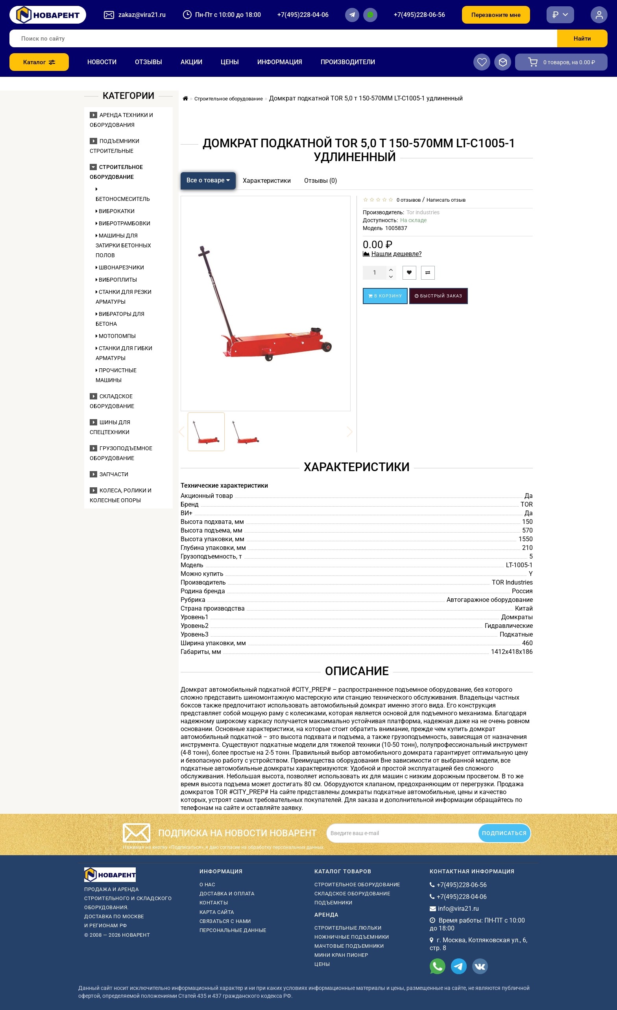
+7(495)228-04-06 (303, 15)
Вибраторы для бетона (120, 319)
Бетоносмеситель (123, 194)
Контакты (214, 903)
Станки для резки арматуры (123, 297)
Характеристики (267, 180)
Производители (348, 62)
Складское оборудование (352, 894)
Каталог (39, 62)
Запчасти (109, 474)
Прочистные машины (116, 375)
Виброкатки (115, 211)
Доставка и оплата (227, 894)
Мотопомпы (116, 336)
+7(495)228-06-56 (419, 15)
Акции (191, 62)
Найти (582, 38)
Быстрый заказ (438, 296)
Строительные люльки (347, 928)
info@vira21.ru (458, 908)
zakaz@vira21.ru (142, 15)
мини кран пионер (341, 955)
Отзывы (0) (320, 180)
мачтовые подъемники (349, 946)
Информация (279, 62)
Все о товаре (208, 180)
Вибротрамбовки (123, 223)
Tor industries (423, 212)
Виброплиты (116, 280)
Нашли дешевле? (396, 254)
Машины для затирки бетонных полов (123, 245)
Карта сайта (217, 912)
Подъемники (333, 903)
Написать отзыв (446, 200)
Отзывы (148, 62)
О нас (207, 884)
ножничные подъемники (351, 937)
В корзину (385, 296)
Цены (230, 62)
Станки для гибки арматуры (124, 353)
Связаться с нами (225, 921)
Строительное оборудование (357, 884)
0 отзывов (407, 200)
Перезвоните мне (496, 15)
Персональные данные (233, 930)
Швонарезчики (120, 267)
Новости (101, 62)
